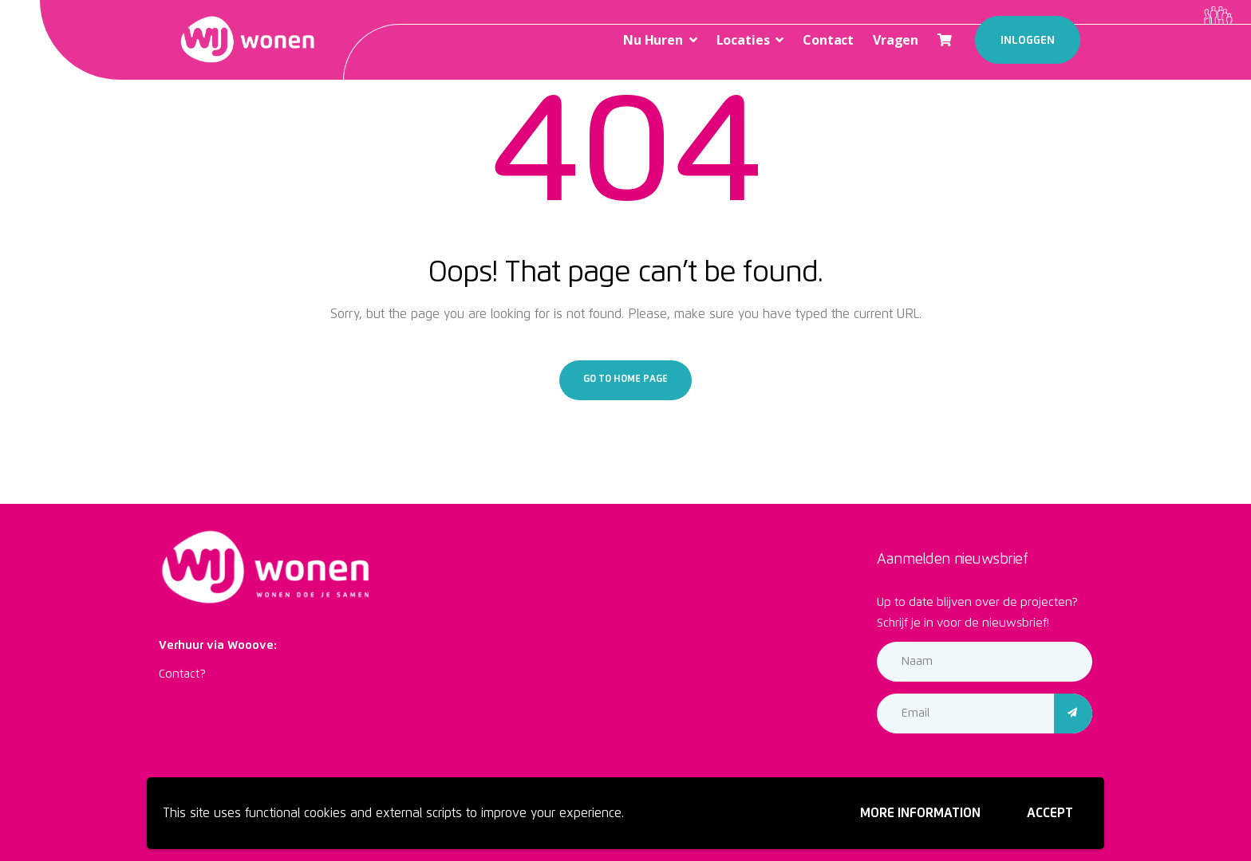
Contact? (182, 674)
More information (920, 813)
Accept (1050, 813)
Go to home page (625, 379)
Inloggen (1027, 40)
